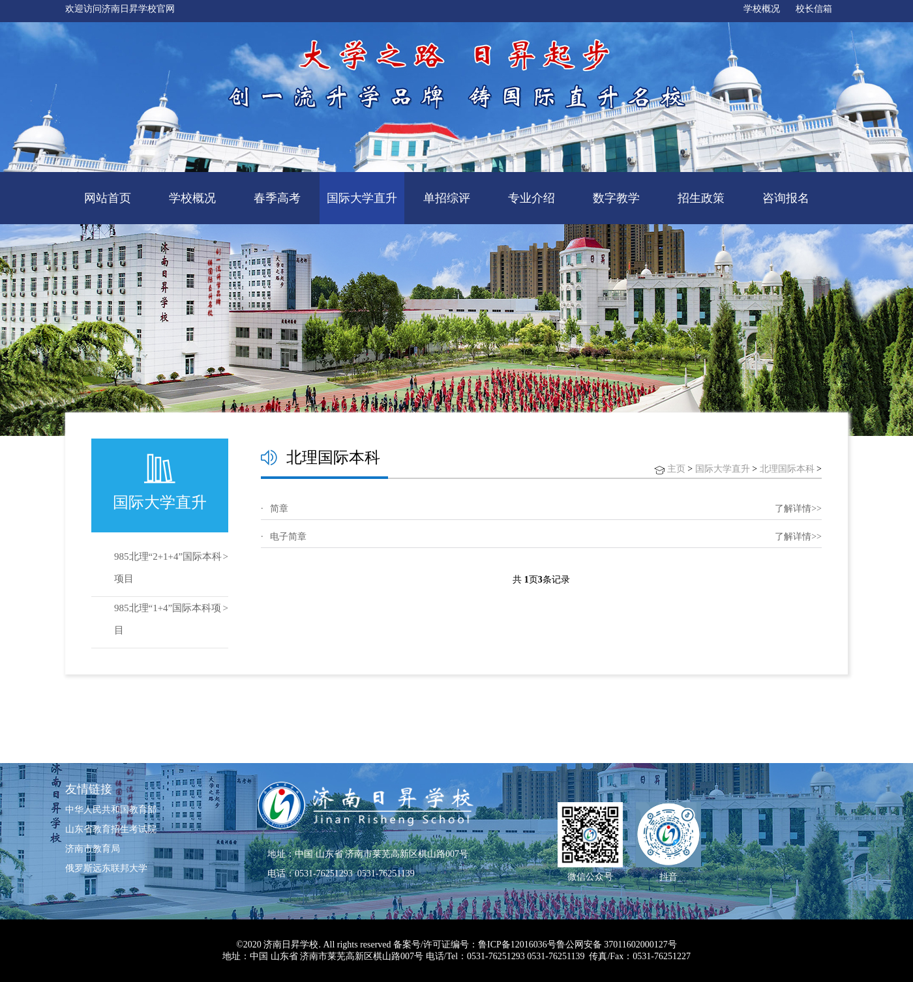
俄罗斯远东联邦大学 (106, 868)
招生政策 (701, 198)
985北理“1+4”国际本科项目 (167, 619)
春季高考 (277, 198)
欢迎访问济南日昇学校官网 (120, 9)
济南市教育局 (92, 849)
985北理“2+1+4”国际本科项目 (168, 567)
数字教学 (616, 198)
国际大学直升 (362, 198)
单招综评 (446, 198)
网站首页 (107, 198)
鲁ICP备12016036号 (517, 944)
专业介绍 (531, 198)
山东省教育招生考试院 (111, 829)
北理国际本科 (787, 469)
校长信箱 (814, 9)
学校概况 (761, 9)
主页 (676, 469)
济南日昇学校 (290, 944)
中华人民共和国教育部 (111, 810)
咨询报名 (785, 198)
